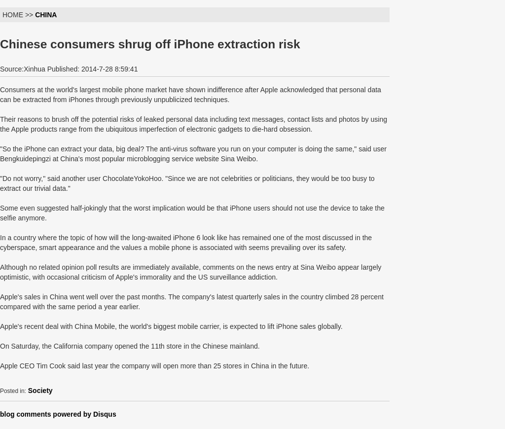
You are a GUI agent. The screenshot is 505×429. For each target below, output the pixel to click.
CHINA (46, 15)
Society (40, 390)
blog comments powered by (58, 414)
